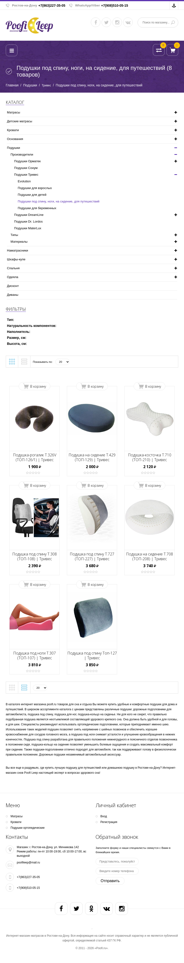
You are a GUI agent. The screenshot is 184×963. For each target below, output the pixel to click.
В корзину (38, 386)
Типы (14, 235)
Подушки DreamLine (29, 215)
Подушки (30, 85)
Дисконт (13, 286)
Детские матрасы (19, 121)
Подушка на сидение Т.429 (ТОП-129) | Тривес (92, 457)
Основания (15, 139)
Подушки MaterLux (27, 228)
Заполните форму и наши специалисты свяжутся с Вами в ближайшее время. (133, 850)
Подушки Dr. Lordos (28, 221)
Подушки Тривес (26, 174)
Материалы (19, 241)
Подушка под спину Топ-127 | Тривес (92, 655)
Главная (12, 85)
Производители (22, 154)
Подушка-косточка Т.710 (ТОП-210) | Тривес (149, 457)
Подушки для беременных (37, 208)
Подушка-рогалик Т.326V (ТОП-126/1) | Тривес (34, 457)
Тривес (46, 85)
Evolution (24, 181)
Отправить (110, 881)
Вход (103, 816)
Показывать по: (42, 361)
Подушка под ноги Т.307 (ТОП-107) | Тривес (34, 655)
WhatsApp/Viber (87, 5)
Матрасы (13, 112)
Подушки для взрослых (35, 188)
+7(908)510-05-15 (114, 5)
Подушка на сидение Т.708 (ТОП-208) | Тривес (149, 556)
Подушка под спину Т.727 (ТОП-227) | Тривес (92, 556)
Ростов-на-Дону (24, 5)
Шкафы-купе (16, 259)
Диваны (12, 295)
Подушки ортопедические (28, 827)
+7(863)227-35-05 (51, 5)
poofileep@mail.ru (28, 862)
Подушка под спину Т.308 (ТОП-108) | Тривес (34, 556)
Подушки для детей (32, 194)
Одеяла (12, 277)
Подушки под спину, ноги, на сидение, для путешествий (58, 201)
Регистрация (108, 822)
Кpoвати (13, 130)
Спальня (13, 268)
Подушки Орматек (27, 161)
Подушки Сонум (26, 168)
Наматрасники (17, 250)
